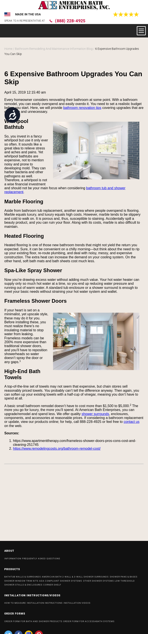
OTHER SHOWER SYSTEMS (98, 582)
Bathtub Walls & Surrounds (22, 578)
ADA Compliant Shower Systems (60, 582)
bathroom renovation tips (82, 108)
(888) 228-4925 (70, 20)
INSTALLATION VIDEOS (77, 604)
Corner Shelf (52, 586)
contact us (131, 422)
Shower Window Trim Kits (21, 582)
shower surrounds (95, 414)
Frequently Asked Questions (41, 560)
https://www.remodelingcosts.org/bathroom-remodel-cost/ (57, 448)
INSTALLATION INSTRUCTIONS (45, 604)
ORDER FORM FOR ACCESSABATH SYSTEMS (88, 623)
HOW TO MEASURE (15, 604)
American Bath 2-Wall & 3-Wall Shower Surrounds (75, 578)
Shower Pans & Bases (123, 578)
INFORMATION (12, 560)
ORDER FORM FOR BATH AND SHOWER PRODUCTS (33, 623)
